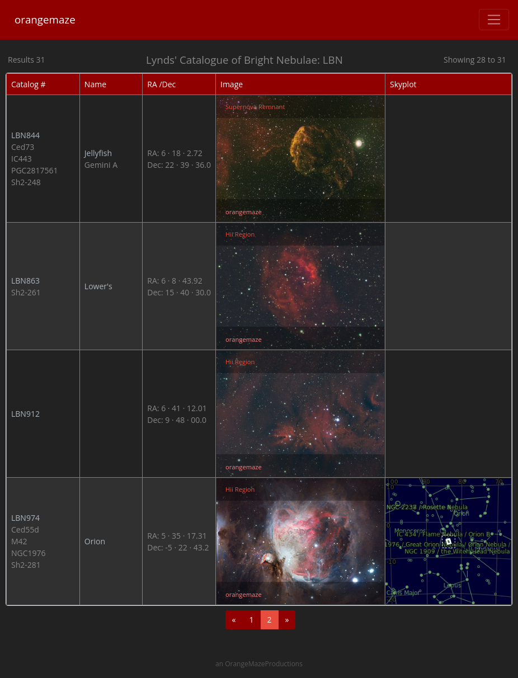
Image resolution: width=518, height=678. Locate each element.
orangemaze (45, 19)
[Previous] (234, 619)
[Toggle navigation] (494, 19)
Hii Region (240, 234)
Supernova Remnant (255, 106)
